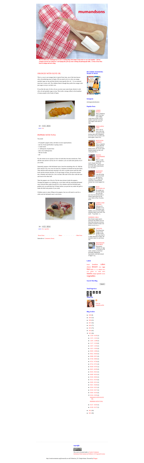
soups (94, 273)
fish (43, 229)
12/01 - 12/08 (93, 340)
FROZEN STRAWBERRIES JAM (100, 156)
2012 (90, 410)
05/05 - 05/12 (93, 382)
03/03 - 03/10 (93, 392)
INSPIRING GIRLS (93, 217)
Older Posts (79, 235)
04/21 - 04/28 (93, 385)
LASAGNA (99, 228)
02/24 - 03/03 (93, 395)
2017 (90, 323)
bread (88, 264)
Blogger (95, 458)
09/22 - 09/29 (93, 353)
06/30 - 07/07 (93, 366)
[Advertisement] (96, 426)
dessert (95, 267)
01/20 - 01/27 (93, 407)
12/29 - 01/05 (93, 335)
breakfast (95, 264)
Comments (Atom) (49, 238)
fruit (43, 128)
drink (100, 267)
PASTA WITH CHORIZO (99, 141)
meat (100, 269)
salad (99, 271)
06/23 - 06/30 (93, 369)
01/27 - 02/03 (93, 404)
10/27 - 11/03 (93, 346)
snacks (89, 273)
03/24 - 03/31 (93, 387)
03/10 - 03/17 (93, 390)
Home (60, 235)
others (103, 269)
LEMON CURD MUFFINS (100, 203)
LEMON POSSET (98, 111)
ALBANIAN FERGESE (99, 171)
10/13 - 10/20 (93, 348)
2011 (90, 413)
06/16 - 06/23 (93, 372)
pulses (92, 271)
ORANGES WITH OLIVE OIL (49, 73)
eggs (103, 267)
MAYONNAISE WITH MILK (100, 243)
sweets (103, 273)
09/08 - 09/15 (93, 356)
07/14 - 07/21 (93, 364)
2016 (90, 325)
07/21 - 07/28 (93, 361)
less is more (95, 269)
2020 (90, 315)
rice (96, 271)
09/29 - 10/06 (93, 351)
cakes (102, 264)
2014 (90, 330)
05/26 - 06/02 (93, 377)
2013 (90, 333)
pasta (88, 271)
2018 (90, 320)
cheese (89, 267)
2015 (90, 328)
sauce (103, 271)
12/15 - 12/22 (93, 338)
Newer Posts (41, 235)
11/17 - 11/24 (93, 343)
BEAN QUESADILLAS (100, 187)
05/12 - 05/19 (93, 379)
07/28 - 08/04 (93, 359)
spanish (99, 273)
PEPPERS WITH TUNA (46, 135)
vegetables (46, 229)
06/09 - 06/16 (93, 374)
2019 (90, 317)
